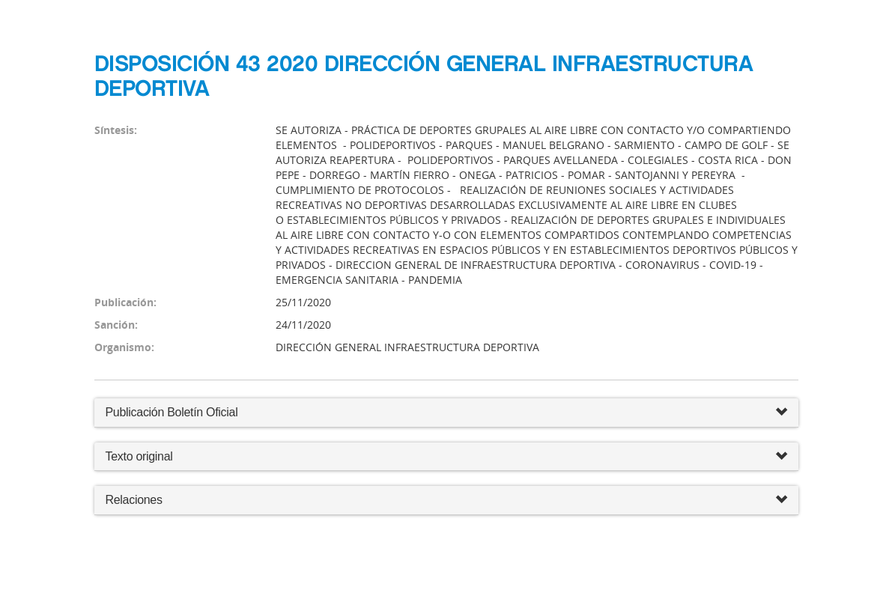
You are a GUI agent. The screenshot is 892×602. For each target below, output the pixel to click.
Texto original (139, 456)
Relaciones (446, 500)
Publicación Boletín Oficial (172, 412)
